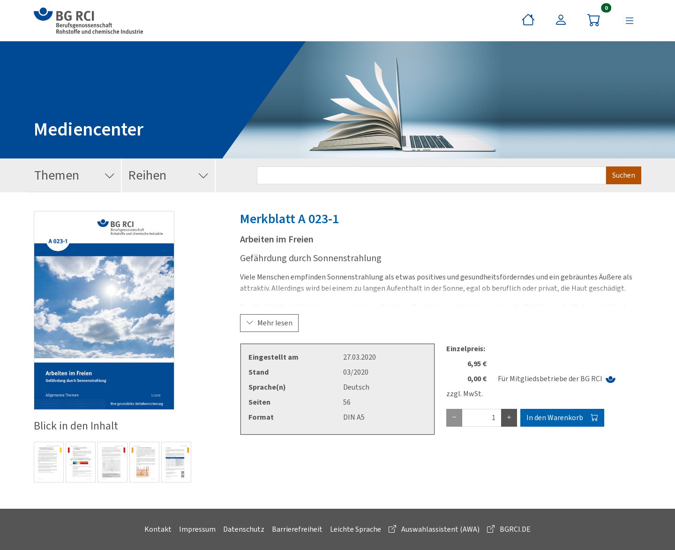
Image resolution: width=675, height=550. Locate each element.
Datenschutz (243, 529)
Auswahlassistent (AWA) (434, 529)
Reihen (168, 175)
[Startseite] (528, 21)
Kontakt (158, 529)
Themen (74, 175)
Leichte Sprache (355, 529)
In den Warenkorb (562, 417)
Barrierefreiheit (297, 529)
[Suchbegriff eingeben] (431, 175)
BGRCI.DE (509, 529)
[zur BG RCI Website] (88, 21)
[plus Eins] (509, 418)
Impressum (197, 529)
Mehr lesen (269, 323)
